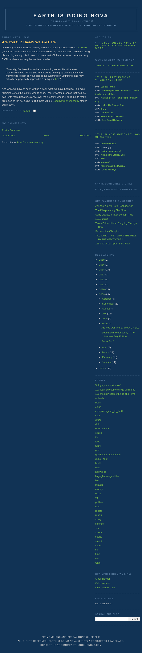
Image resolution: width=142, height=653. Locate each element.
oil (96, 497)
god (97, 450)
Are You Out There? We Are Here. (29, 42)
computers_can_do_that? (109, 411)
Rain (103, 158)
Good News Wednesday (66, 100)
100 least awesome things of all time (115, 389)
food (97, 441)
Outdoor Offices (108, 143)
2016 (102, 264)
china (98, 407)
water (98, 562)
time (97, 554)
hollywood (100, 471)
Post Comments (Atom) (30, 142)
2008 (102, 368)
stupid (98, 541)
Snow (103, 109)
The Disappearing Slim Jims (110, 210)
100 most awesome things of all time (115, 393)
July (104, 313)
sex (97, 528)
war (97, 558)
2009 (102, 294)
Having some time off (111, 151)
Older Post (85, 135)
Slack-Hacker (102, 578)
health (98, 463)
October (107, 298)
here (57, 79)
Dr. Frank (82, 47)
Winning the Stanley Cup (113, 155)
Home (46, 135)
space (98, 532)
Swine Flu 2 (107, 341)
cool (97, 415)
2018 (102, 259)
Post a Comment (11, 130)
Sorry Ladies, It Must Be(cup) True (114, 214)
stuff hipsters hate (105, 587)
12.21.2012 (101, 218)
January (107, 362)
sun (97, 549)
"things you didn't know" (108, 385)
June (105, 318)
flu (96, 437)
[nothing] (105, 162)
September (108, 303)
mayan (99, 484)
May (105, 323)
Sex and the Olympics (107, 231)
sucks (98, 545)
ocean (98, 493)
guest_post (101, 458)
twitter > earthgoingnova (114, 66)
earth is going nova (70, 15)
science (99, 523)
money (99, 489)
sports (98, 536)
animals (99, 398)
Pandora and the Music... (113, 166)
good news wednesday (107, 454)
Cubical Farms (108, 87)
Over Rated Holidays (112, 120)
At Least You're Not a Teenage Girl (114, 205)
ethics (98, 432)
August (106, 308)
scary (98, 519)
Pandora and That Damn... (113, 116)
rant (97, 506)
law (97, 480)
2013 (102, 274)
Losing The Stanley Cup (112, 105)
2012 (102, 279)
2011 (102, 284)
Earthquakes (107, 112)
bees (98, 402)
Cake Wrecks (102, 583)
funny (98, 445)
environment (102, 428)
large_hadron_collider (107, 476)
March (106, 352)
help (97, 467)
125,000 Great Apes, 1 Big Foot (112, 243)
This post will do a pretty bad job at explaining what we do (115, 45)
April (105, 347)
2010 (102, 289)
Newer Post (8, 135)
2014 (102, 269)
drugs (98, 419)
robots (98, 510)
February (107, 357)
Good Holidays (109, 170)
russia (98, 515)
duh (97, 424)
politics (99, 502)
